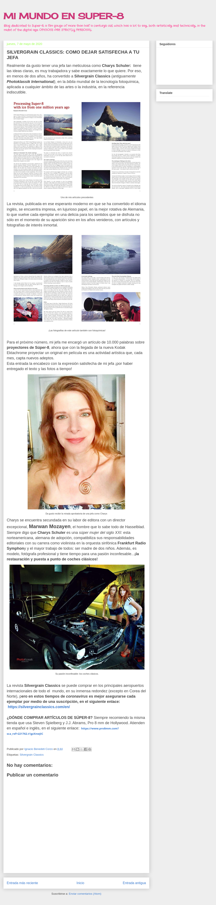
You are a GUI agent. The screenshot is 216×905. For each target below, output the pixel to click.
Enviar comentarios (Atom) (85, 893)
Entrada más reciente (22, 883)
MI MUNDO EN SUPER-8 (63, 16)
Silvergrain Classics (31, 754)
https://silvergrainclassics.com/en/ (39, 707)
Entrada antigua (134, 883)
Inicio (80, 883)
